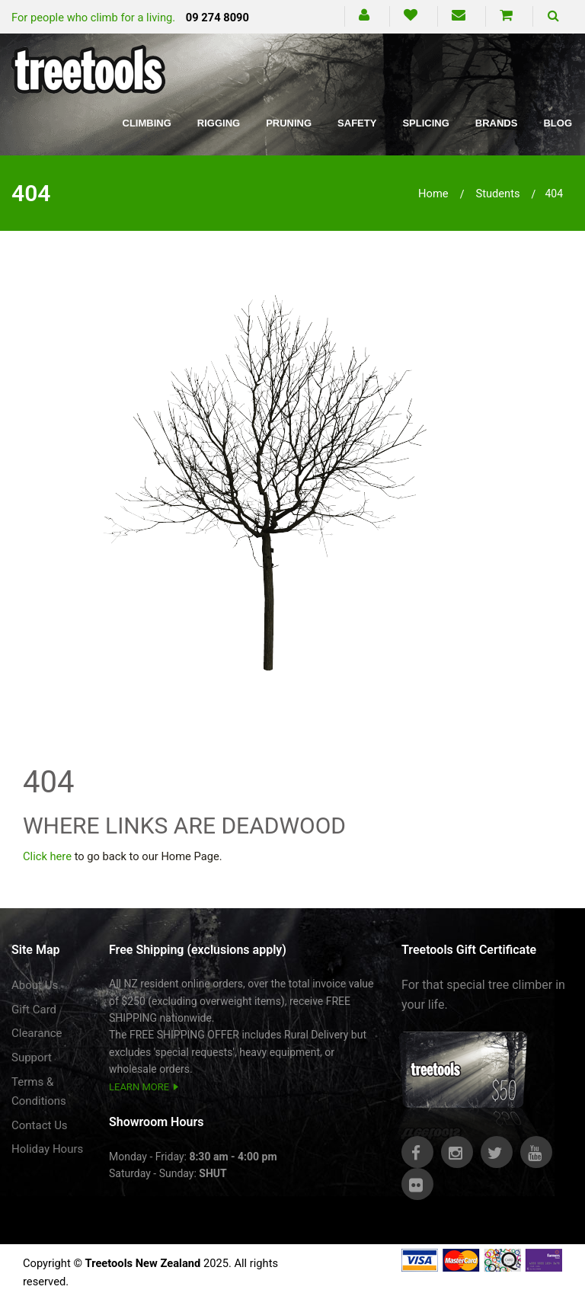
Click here (47, 856)
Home (433, 193)
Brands (496, 123)
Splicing (425, 123)
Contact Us (39, 1125)
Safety (356, 123)
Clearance (36, 1033)
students (497, 193)
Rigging (218, 123)
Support (31, 1057)
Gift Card (33, 1009)
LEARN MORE (139, 1087)
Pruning (289, 123)
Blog (557, 123)
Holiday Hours (47, 1149)
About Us (34, 985)
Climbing (147, 123)
